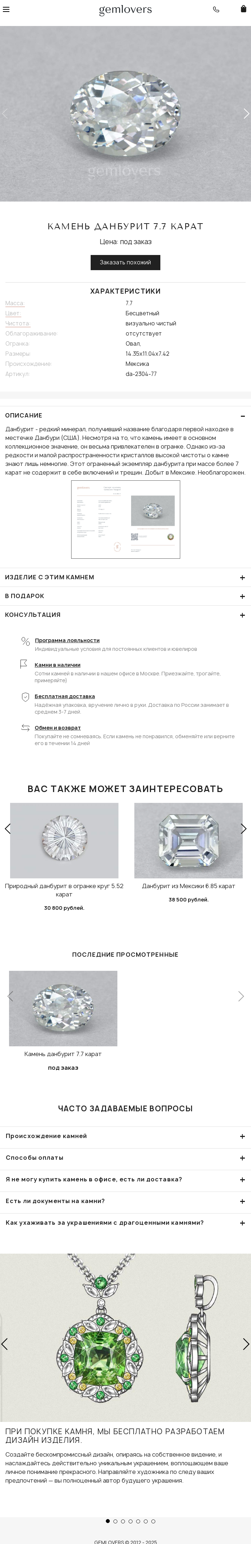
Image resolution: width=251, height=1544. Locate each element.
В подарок (125, 596)
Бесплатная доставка (65, 696)
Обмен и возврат (58, 727)
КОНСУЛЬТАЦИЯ (125, 615)
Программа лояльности (67, 640)
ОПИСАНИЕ (125, 415)
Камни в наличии (58, 664)
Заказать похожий (125, 262)
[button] (246, 114)
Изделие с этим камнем (125, 577)
